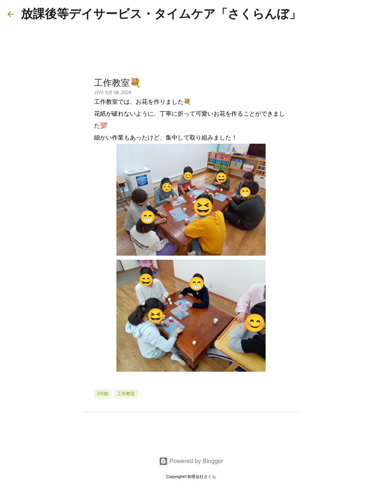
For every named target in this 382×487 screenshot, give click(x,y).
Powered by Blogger (191, 461)
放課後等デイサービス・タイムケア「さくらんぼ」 (161, 14)
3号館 (103, 393)
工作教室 (126, 393)
